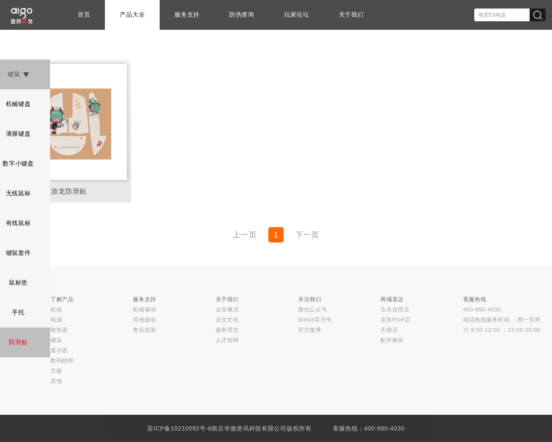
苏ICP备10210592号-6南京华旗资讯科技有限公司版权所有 (229, 428)
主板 (56, 371)
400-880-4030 (482, 309)
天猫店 (389, 330)
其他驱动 (144, 320)
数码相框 (62, 360)
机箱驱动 (144, 309)
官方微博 (309, 330)
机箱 (56, 309)
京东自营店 (395, 309)
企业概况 (227, 309)
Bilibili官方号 (315, 320)
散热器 (59, 330)
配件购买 (392, 340)
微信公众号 (312, 309)
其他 (56, 381)
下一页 (307, 235)
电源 (56, 320)
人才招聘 (227, 340)
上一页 (244, 235)
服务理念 (227, 330)
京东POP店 (395, 320)
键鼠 (56, 340)
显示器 (59, 350)
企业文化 (227, 320)
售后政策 (144, 330)
